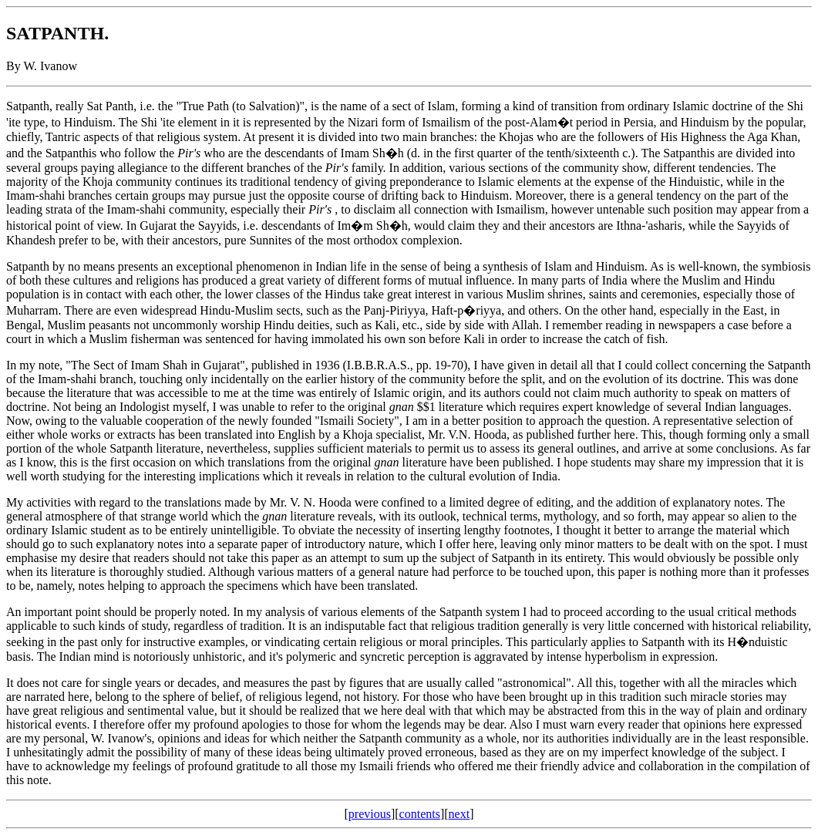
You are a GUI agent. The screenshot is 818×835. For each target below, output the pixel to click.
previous (369, 813)
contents (419, 813)
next (459, 813)
